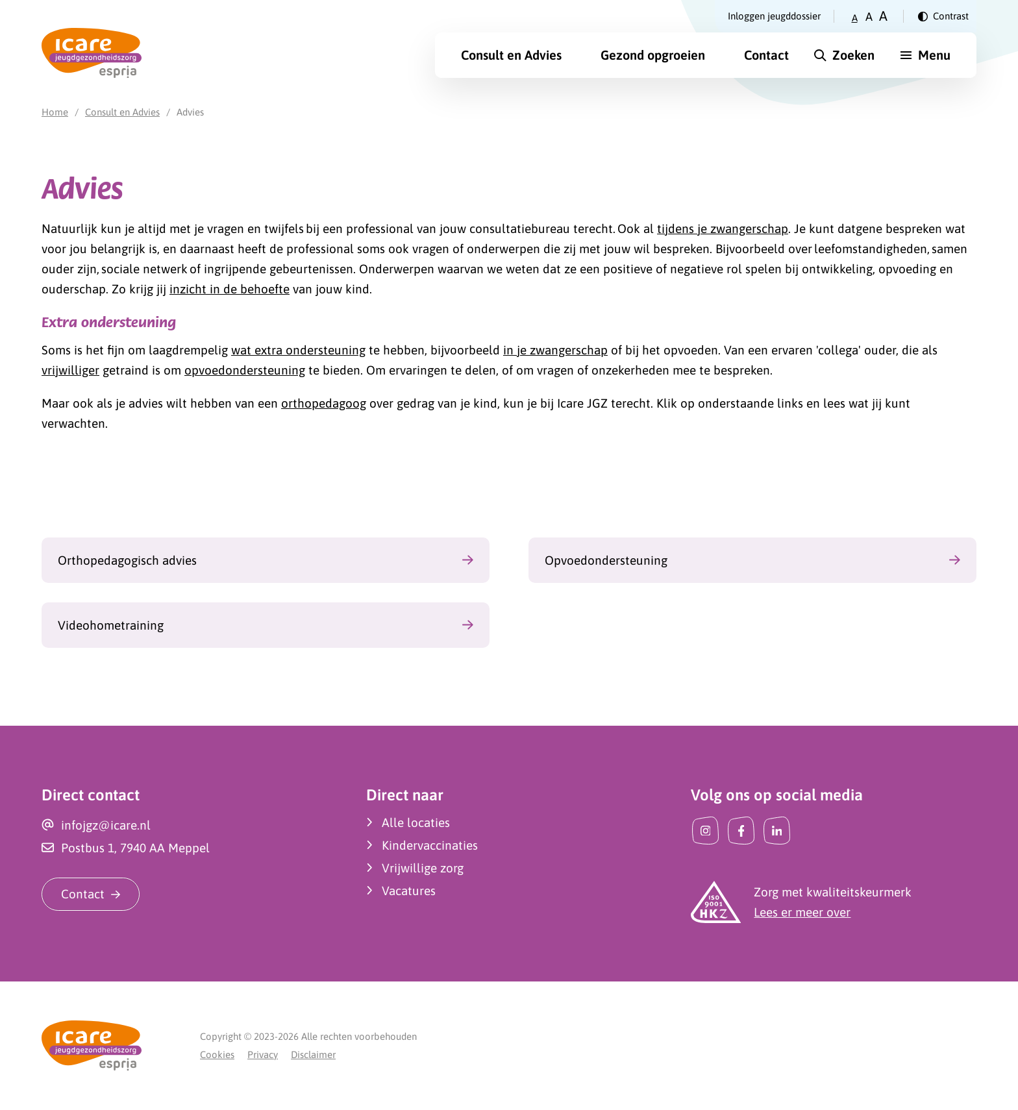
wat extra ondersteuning (298, 350)
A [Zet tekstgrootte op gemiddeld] (869, 16)
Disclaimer (313, 1054)
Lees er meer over (802, 912)
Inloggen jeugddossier (774, 15)
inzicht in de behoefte (229, 289)
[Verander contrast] (943, 16)
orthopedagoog (323, 403)
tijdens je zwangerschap (722, 228)
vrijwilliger (70, 370)
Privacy (262, 1054)
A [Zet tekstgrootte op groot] (883, 15)
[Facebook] (741, 830)
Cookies (217, 1054)
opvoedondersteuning (244, 370)
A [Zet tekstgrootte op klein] (855, 17)
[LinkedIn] (776, 830)
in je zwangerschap (555, 350)
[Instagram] (705, 830)
